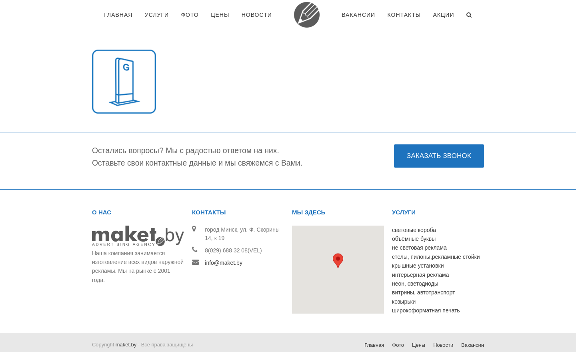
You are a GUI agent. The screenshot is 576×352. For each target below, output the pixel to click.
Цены (418, 325)
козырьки (404, 281)
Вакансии (472, 325)
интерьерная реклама (420, 255)
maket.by (126, 325)
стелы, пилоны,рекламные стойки (436, 237)
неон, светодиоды (415, 263)
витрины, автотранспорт (423, 272)
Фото (398, 325)
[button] (338, 242)
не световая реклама (419, 227)
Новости (443, 325)
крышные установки (418, 245)
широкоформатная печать (426, 290)
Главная (374, 325)
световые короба (414, 210)
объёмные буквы (414, 219)
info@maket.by (223, 243)
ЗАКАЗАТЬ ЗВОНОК (439, 136)
